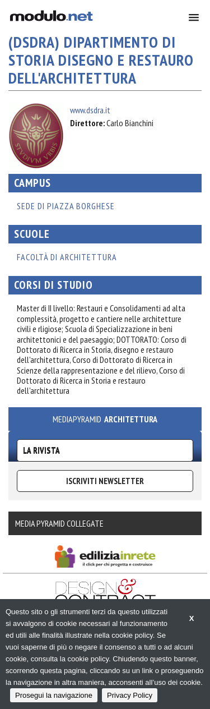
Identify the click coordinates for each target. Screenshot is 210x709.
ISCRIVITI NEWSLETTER (105, 481)
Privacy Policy (129, 695)
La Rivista (41, 450)
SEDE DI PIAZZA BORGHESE (66, 206)
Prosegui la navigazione (53, 695)
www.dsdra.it (90, 110)
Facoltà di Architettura (67, 257)
